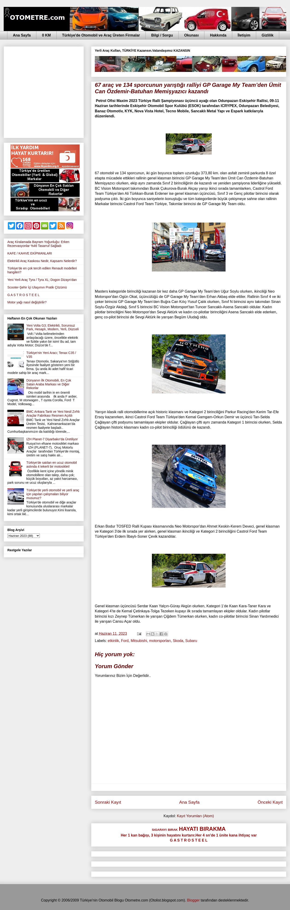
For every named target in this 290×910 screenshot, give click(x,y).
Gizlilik (268, 35)
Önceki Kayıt (270, 802)
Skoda (178, 641)
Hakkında (218, 35)
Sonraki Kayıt (108, 802)
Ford (125, 641)
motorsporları (160, 641)
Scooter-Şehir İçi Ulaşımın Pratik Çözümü (37, 287)
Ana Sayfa (22, 35)
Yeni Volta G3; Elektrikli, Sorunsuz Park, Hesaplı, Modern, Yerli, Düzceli (52, 327)
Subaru (191, 641)
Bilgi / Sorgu (162, 35)
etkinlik (113, 641)
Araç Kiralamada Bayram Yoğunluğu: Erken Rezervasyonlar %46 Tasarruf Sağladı (38, 244)
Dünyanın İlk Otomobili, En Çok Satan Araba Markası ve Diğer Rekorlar (48, 384)
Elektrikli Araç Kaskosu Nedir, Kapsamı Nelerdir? (42, 261)
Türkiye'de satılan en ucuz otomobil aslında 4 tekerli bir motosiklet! (51, 464)
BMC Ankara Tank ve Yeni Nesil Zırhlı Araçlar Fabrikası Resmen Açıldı (53, 413)
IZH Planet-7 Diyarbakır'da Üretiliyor (52, 439)
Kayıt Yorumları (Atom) (195, 816)
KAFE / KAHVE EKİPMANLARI (29, 253)
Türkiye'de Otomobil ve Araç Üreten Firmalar (101, 35)
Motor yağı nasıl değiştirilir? (26, 302)
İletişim (244, 35)
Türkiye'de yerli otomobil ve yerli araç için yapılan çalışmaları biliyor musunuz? (52, 494)
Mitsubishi (139, 641)
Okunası (191, 35)
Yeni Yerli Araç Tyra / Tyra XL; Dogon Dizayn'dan (42, 280)
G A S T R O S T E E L (23, 295)
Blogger (193, 900)
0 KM (46, 35)
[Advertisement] (43, 91)
